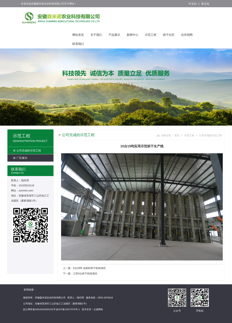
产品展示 (114, 34)
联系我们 (78, 43)
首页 (176, 135)
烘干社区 (169, 34)
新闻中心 (132, 34)
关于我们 (96, 34)
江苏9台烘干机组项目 (85, 273)
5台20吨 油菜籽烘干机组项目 (89, 268)
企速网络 (98, 309)
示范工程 (150, 34)
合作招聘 (187, 34)
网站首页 (78, 34)
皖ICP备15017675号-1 (68, 309)
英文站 (205, 3)
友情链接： (30, 289)
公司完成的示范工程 (28, 150)
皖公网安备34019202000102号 (39, 309)
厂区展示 (21, 157)
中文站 (192, 3)
